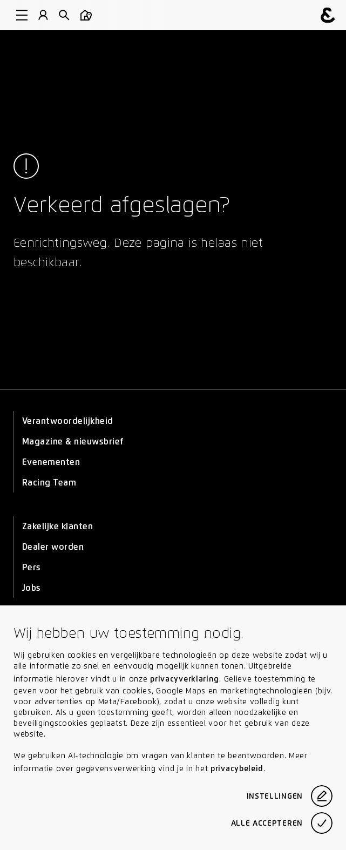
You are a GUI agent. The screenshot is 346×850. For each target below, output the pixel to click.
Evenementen (51, 462)
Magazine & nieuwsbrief (73, 441)
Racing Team (49, 482)
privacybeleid (237, 768)
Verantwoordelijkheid (67, 421)
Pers (31, 567)
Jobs (31, 588)
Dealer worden (53, 547)
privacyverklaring (184, 678)
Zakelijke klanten (57, 526)
